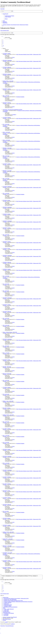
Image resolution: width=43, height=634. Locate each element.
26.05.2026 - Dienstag (7, 74)
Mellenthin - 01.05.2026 (7, 170)
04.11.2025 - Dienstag (7, 483)
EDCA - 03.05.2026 (6, 140)
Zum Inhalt (2, 8)
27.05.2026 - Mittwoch (7, 67)
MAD (5, 54)
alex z (5, 498)
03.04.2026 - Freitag (6, 359)
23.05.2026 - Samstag (7, 88)
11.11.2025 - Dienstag (7, 476)
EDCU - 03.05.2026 (6, 132)
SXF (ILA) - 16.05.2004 (7, 545)
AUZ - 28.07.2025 (6, 325)
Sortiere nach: (20, 575)
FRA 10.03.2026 (6, 511)
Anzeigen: (6, 575)
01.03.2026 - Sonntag (6, 560)
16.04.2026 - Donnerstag (7, 255)
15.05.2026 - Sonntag (6, 525)
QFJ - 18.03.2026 (6, 290)
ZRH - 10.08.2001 (6, 95)
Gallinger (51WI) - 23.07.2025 (8, 414)
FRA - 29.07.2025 (6, 318)
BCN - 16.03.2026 (6, 435)
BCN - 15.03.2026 (6, 463)
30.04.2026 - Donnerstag (7, 207)
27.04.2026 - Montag (6, 214)
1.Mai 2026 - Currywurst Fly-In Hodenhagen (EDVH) (12, 109)
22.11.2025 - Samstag (6, 428)
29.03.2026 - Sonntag (6, 449)
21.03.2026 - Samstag (7, 497)
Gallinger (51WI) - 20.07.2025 (8, 532)
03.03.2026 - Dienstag (7, 567)
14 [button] (3, 45)
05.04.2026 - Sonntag (6, 304)
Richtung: (33, 575)
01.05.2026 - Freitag (6, 200)
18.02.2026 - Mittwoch (7, 311)
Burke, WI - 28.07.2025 (7, 373)
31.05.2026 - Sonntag (6, 53)
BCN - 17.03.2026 (6, 352)
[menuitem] (9, 15)
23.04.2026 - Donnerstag (7, 220)
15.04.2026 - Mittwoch (7, 262)
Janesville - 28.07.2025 (7, 366)
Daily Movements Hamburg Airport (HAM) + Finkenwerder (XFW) (29, 54)
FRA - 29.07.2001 (6, 380)
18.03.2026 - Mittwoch (7, 504)
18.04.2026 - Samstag (7, 241)
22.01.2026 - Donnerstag (7, 339)
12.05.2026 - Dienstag (7, 117)
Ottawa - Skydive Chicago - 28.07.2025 (10, 332)
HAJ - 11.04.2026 (6, 276)
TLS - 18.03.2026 (6, 283)
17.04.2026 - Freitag (6, 248)
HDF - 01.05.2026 (6, 178)
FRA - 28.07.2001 (6, 421)
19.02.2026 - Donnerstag (7, 297)
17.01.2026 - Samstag (7, 387)
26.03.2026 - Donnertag (7, 456)
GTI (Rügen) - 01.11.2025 (7, 552)
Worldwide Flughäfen (20, 96)
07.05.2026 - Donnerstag (7, 186)
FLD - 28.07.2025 (6, 394)
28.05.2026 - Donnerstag (7, 60)
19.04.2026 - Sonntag (6, 227)
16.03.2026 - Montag (6, 518)
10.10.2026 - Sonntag (6, 163)
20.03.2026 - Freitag (6, 490)
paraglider (6, 110)
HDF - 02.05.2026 (6, 155)
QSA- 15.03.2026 (6, 442)
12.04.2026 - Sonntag (6, 269)
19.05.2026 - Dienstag (7, 102)
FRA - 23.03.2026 (6, 193)
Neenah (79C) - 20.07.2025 (8, 538)
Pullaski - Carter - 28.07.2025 (8, 401)
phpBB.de (13, 623)
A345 (5, 68)
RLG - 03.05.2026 (6, 124)
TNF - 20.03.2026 (6, 234)
